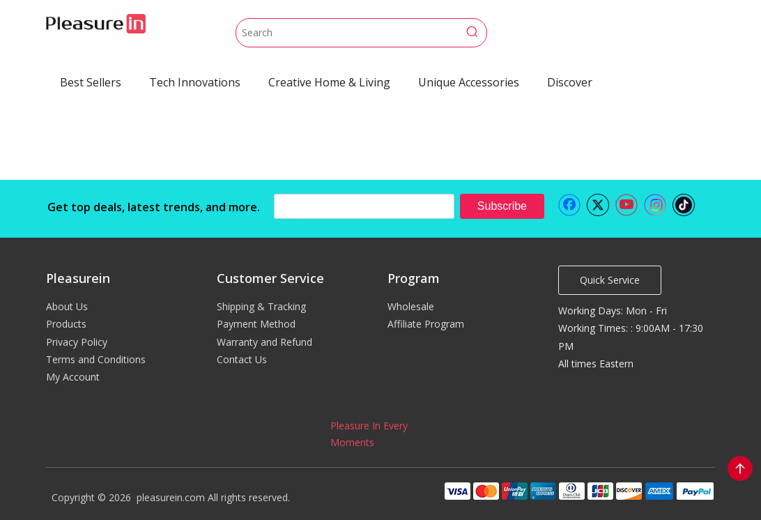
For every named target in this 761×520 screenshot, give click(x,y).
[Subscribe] (502, 206)
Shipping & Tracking (261, 306)
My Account (73, 376)
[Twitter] (598, 205)
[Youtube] (626, 205)
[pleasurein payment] (578, 491)
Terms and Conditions (96, 359)
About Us (67, 306)
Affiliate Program (425, 323)
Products (66, 323)
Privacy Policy (76, 342)
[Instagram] (655, 205)
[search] (364, 206)
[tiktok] (683, 205)
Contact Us (242, 359)
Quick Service (610, 279)
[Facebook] (569, 205)
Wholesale (410, 306)
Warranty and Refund (264, 342)
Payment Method (256, 323)
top (740, 468)
